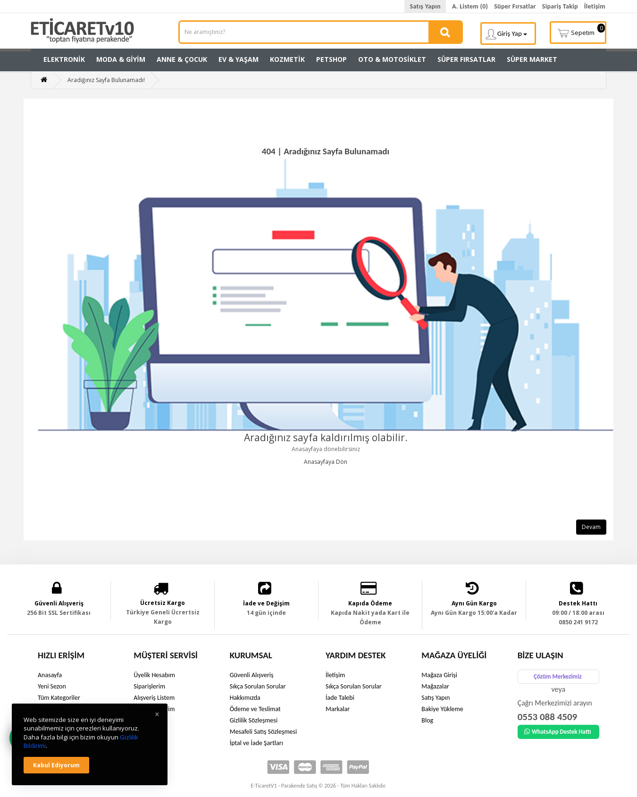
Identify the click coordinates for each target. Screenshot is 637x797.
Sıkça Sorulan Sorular (258, 686)
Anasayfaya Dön (325, 462)
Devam (591, 527)
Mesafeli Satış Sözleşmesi (263, 732)
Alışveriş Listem (154, 698)
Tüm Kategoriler (59, 698)
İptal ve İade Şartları (256, 743)
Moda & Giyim (120, 59)
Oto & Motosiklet (392, 59)
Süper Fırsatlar (515, 6)
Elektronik (64, 59)
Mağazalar (435, 686)
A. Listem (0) (470, 6)
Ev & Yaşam (238, 59)
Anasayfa (50, 675)
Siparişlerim (149, 686)
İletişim (594, 6)
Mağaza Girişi (439, 675)
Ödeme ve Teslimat (255, 709)
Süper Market (532, 59)
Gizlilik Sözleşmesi (254, 720)
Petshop (331, 59)
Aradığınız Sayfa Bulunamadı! (106, 80)
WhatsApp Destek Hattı (557, 731)
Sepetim (581, 32)
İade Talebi (340, 698)
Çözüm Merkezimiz (558, 676)
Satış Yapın (425, 6)
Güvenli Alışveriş (252, 675)
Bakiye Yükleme (442, 709)
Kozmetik (287, 59)
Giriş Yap (506, 34)
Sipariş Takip (560, 6)
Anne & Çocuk (182, 59)
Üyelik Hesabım (154, 675)
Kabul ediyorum (56, 765)
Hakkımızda (245, 698)
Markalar (338, 709)
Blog (427, 720)
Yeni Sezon (52, 686)
